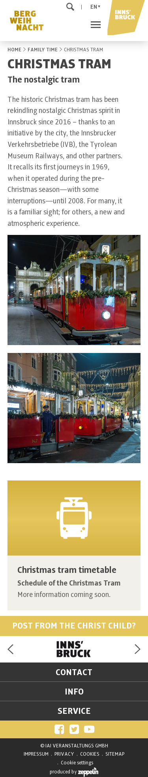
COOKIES (89, 754)
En (93, 7)
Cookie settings (77, 763)
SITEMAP (114, 754)
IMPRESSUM (36, 754)
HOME (14, 50)
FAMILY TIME (43, 50)
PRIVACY (64, 754)
